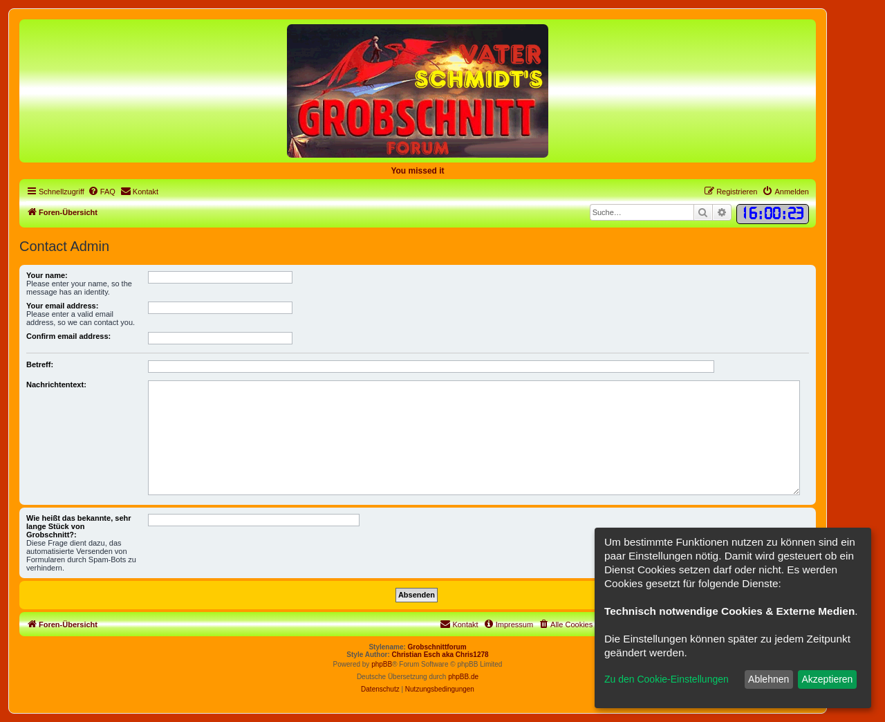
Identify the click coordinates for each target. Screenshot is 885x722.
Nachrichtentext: (56, 384)
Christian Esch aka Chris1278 (440, 654)
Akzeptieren (827, 679)
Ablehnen (768, 679)
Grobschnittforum (437, 647)
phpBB (381, 664)
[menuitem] (101, 191)
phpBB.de (463, 677)
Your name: (47, 275)
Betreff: (39, 364)
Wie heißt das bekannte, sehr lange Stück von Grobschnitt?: (78, 526)
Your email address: (62, 306)
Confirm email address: (68, 336)
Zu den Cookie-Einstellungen (666, 679)
